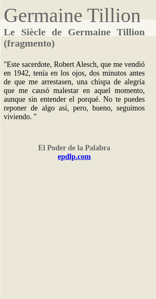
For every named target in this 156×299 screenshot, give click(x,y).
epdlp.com (74, 156)
